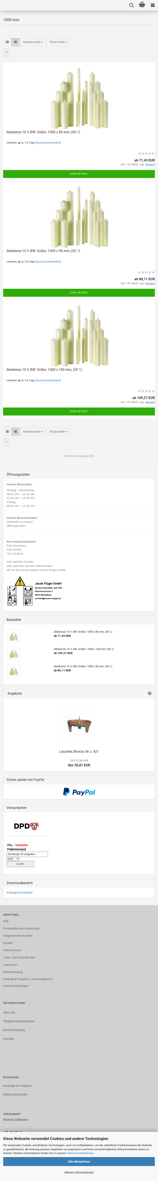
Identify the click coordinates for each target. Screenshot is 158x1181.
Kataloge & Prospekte (20, 892)
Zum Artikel (79, 173)
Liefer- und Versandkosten (19, 957)
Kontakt (8, 943)
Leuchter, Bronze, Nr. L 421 (79, 752)
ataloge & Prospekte (18, 1085)
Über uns (9, 1012)
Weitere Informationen (79, 1172)
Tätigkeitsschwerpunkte (17, 935)
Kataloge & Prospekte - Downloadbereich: (28, 979)
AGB (6, 921)
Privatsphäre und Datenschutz (21, 928)
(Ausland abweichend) (48, 142)
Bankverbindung (13, 972)
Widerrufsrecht (12, 950)
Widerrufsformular (15, 1094)
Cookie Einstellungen (15, 985)
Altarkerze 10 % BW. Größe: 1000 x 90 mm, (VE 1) (43, 251)
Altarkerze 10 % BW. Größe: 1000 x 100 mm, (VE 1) (44, 370)
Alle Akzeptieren (79, 1161)
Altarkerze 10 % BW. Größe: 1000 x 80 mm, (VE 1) (43, 132)
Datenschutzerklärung (79, 1153)
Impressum (10, 964)
